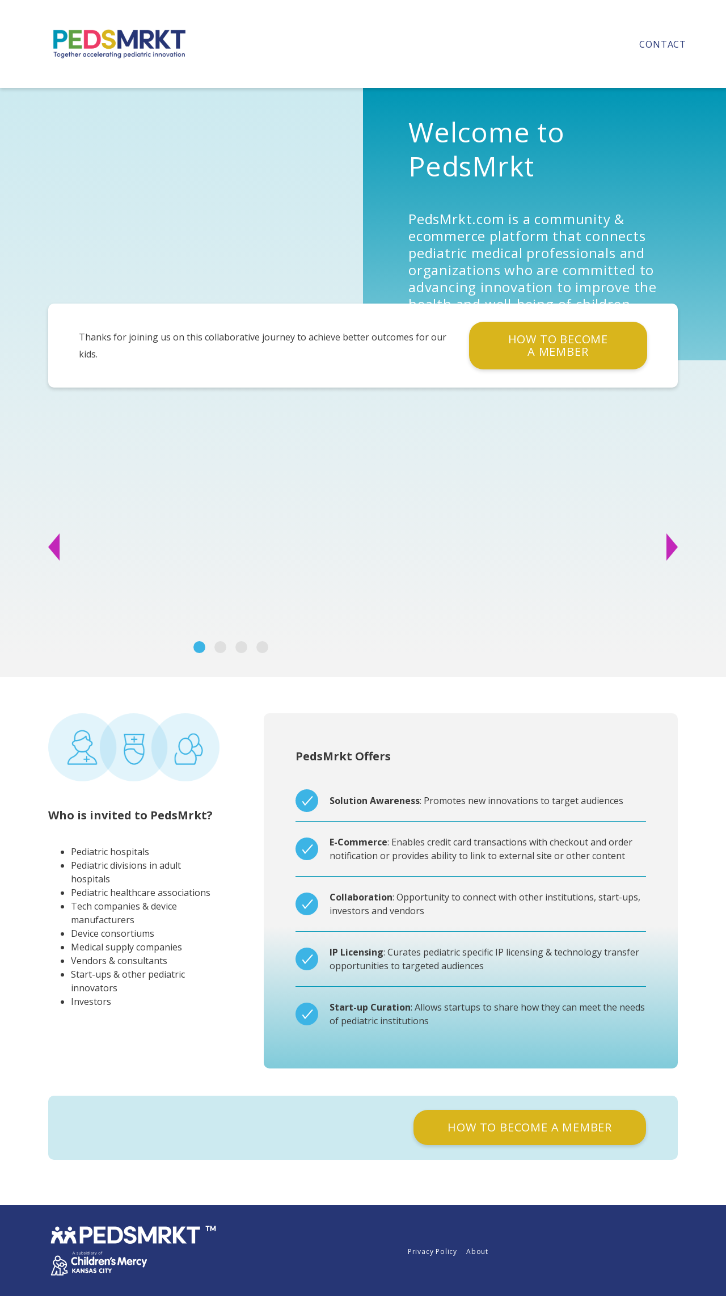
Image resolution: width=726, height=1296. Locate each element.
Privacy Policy (432, 1251)
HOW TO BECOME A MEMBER (558, 345)
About (477, 1251)
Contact (662, 44)
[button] (86, 547)
